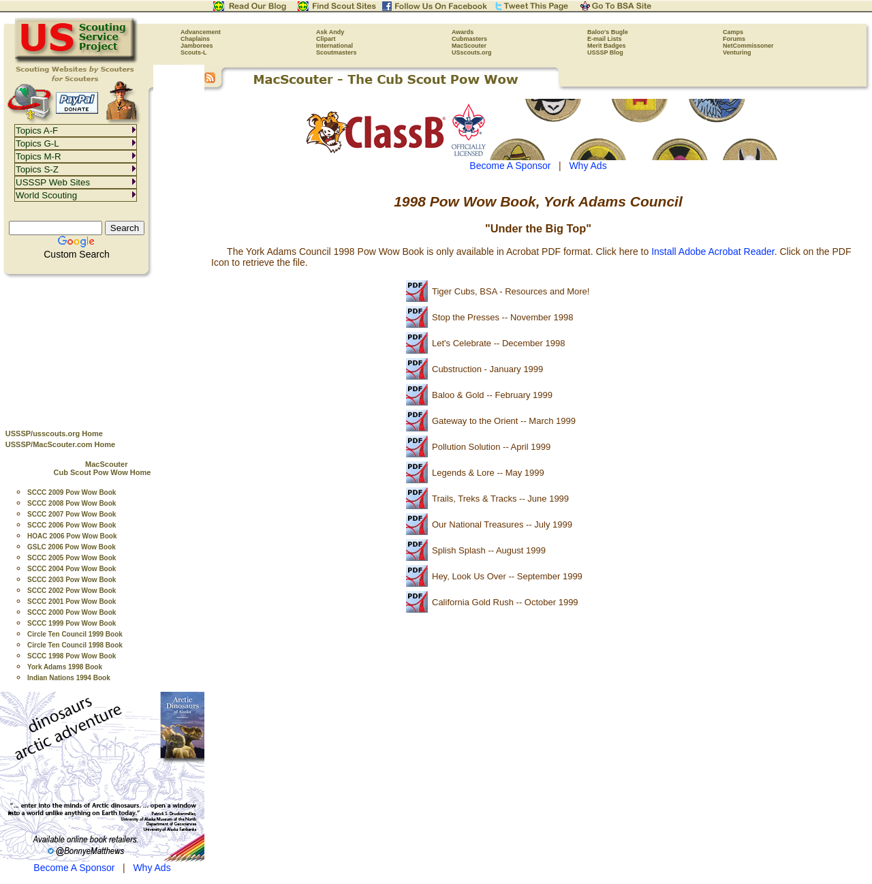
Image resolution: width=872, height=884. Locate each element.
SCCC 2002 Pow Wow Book (71, 590)
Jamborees (197, 45)
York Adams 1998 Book (64, 667)
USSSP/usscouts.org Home (54, 433)
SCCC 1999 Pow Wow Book (71, 623)
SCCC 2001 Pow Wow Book (71, 601)
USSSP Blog (605, 52)
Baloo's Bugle (607, 32)
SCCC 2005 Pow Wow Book (71, 558)
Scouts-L (194, 52)
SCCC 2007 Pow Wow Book (71, 514)
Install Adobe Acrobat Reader (713, 251)
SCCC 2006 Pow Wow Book (71, 525)
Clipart (326, 38)
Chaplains (195, 38)
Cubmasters (469, 38)
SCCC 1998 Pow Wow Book (71, 656)
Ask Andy (330, 32)
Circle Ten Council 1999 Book (75, 634)
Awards (462, 32)
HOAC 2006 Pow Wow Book (72, 536)
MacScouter (469, 45)
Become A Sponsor (73, 867)
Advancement (201, 32)
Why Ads (151, 867)
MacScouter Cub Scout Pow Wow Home (102, 468)
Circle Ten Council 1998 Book (75, 645)
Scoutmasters (336, 52)
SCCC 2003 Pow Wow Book (71, 579)
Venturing (737, 52)
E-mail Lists (604, 38)
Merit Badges (606, 45)
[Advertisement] (102, 348)
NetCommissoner (748, 45)
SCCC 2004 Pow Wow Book (71, 569)
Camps (733, 32)
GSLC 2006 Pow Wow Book (71, 547)
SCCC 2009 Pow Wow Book (71, 492)
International (334, 45)
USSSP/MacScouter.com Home (60, 444)
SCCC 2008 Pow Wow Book (71, 503)
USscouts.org (472, 52)
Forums (734, 38)
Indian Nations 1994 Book (68, 678)
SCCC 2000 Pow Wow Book (71, 612)
